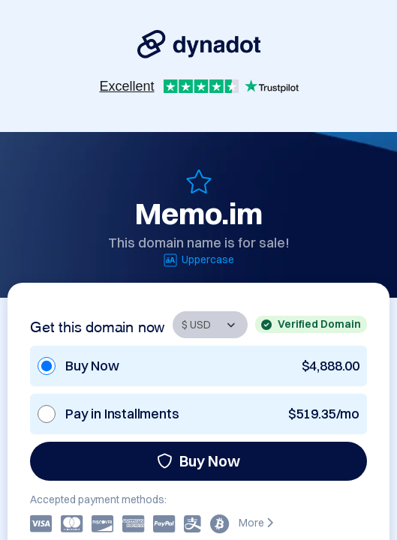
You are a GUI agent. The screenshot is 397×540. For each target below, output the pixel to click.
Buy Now (198, 461)
